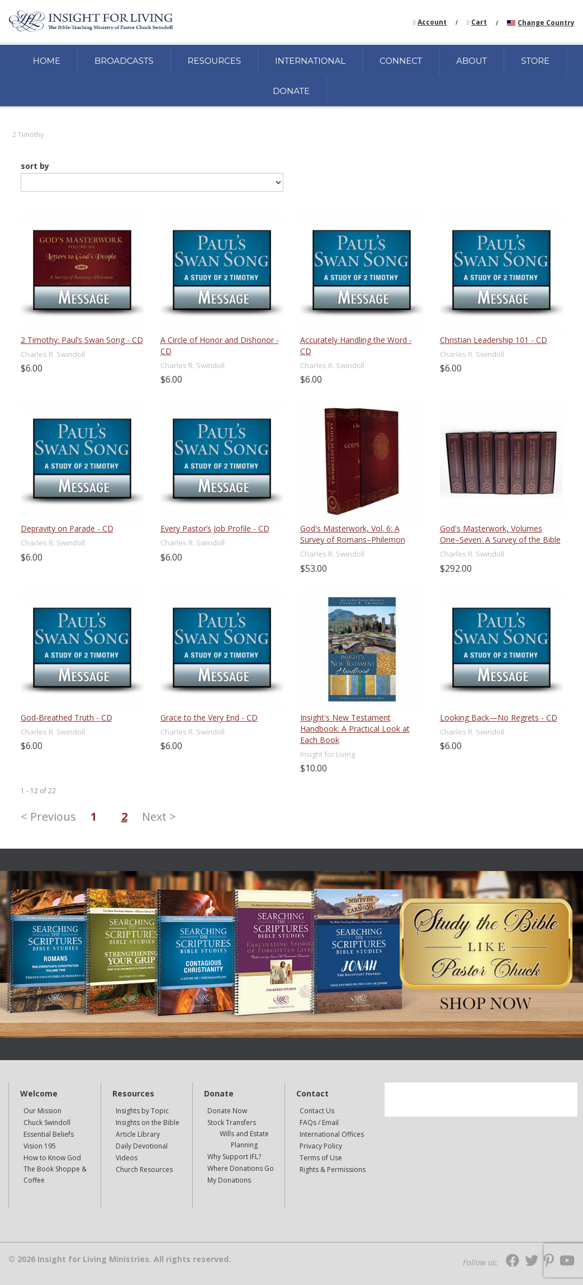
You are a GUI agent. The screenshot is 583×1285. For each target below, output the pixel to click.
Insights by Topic (142, 1110)
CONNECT (401, 60)
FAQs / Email (319, 1122)
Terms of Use (321, 1157)
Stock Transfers (231, 1122)
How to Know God (52, 1157)
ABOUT (471, 60)
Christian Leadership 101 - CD (493, 340)
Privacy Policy (321, 1146)
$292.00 (456, 568)
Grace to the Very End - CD (209, 717)
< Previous (48, 816)
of (43, 791)
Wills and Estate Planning (244, 1139)
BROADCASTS (124, 60)
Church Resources (144, 1169)
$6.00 (31, 368)
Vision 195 (39, 1146)
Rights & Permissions (333, 1169)
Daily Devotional (142, 1146)
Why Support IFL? (234, 1156)
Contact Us (317, 1110)
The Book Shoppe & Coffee (55, 1174)
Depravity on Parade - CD (67, 528)
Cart (479, 22)
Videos (127, 1157)
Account (432, 22)
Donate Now (227, 1110)
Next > (159, 816)
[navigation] (432, 21)
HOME (46, 60)
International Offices (332, 1134)
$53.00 (313, 568)
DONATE (291, 91)
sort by (35, 166)
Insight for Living (327, 754)
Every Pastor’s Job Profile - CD (214, 528)
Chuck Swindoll (46, 1122)
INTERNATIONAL (310, 60)
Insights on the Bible (147, 1122)
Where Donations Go (240, 1168)
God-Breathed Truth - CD (66, 717)
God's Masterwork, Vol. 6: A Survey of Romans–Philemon (352, 534)
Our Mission (42, 1110)
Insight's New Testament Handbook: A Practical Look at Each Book (355, 728)
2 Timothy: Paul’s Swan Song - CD (82, 340)
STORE (535, 60)
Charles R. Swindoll (53, 354)
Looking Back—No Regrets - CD (498, 717)
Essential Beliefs (48, 1134)
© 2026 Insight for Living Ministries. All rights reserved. (119, 1259)
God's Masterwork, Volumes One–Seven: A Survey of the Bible (500, 534)
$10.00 (313, 768)
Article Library (138, 1134)
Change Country (546, 22)
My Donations (229, 1180)
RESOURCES (214, 60)
